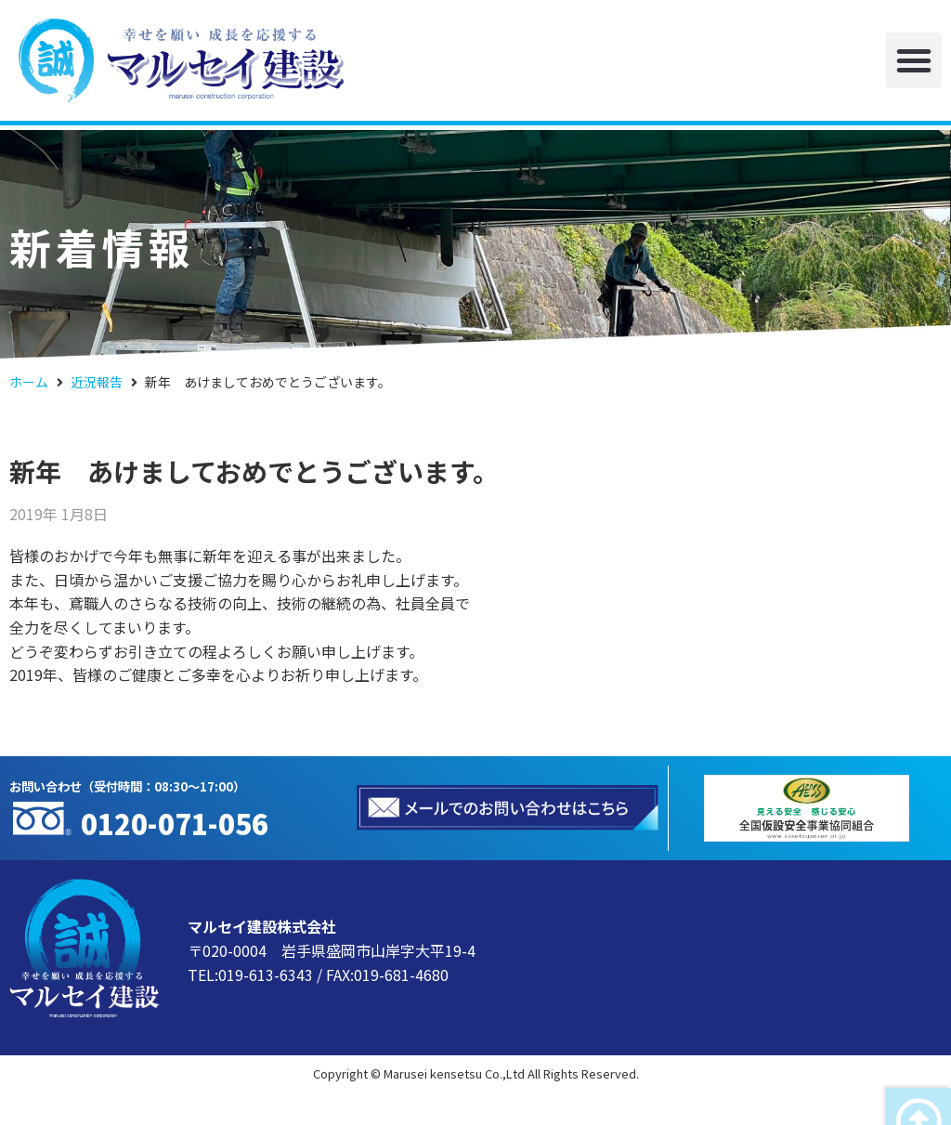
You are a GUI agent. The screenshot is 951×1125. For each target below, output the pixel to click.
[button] (914, 60)
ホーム (28, 382)
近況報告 (97, 382)
